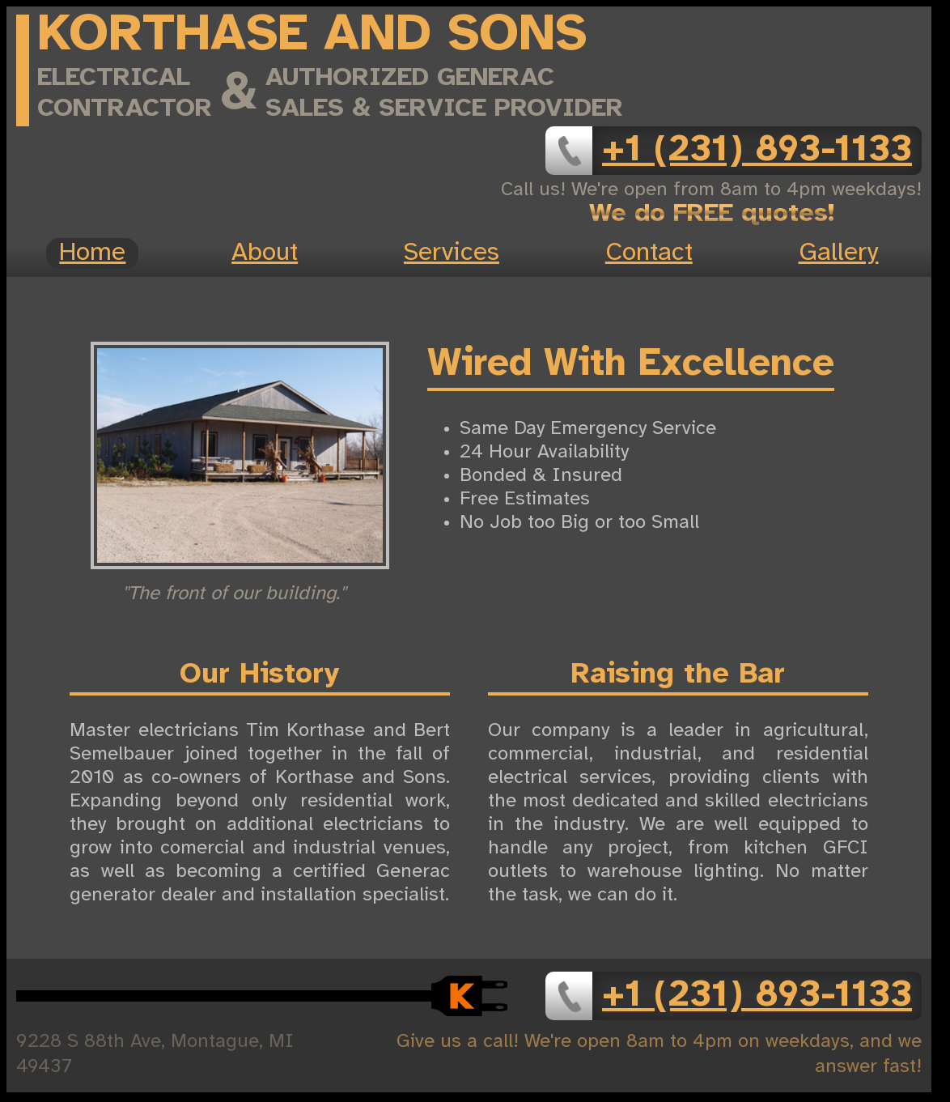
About (264, 253)
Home (92, 253)
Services (451, 253)
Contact (649, 253)
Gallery (839, 253)
